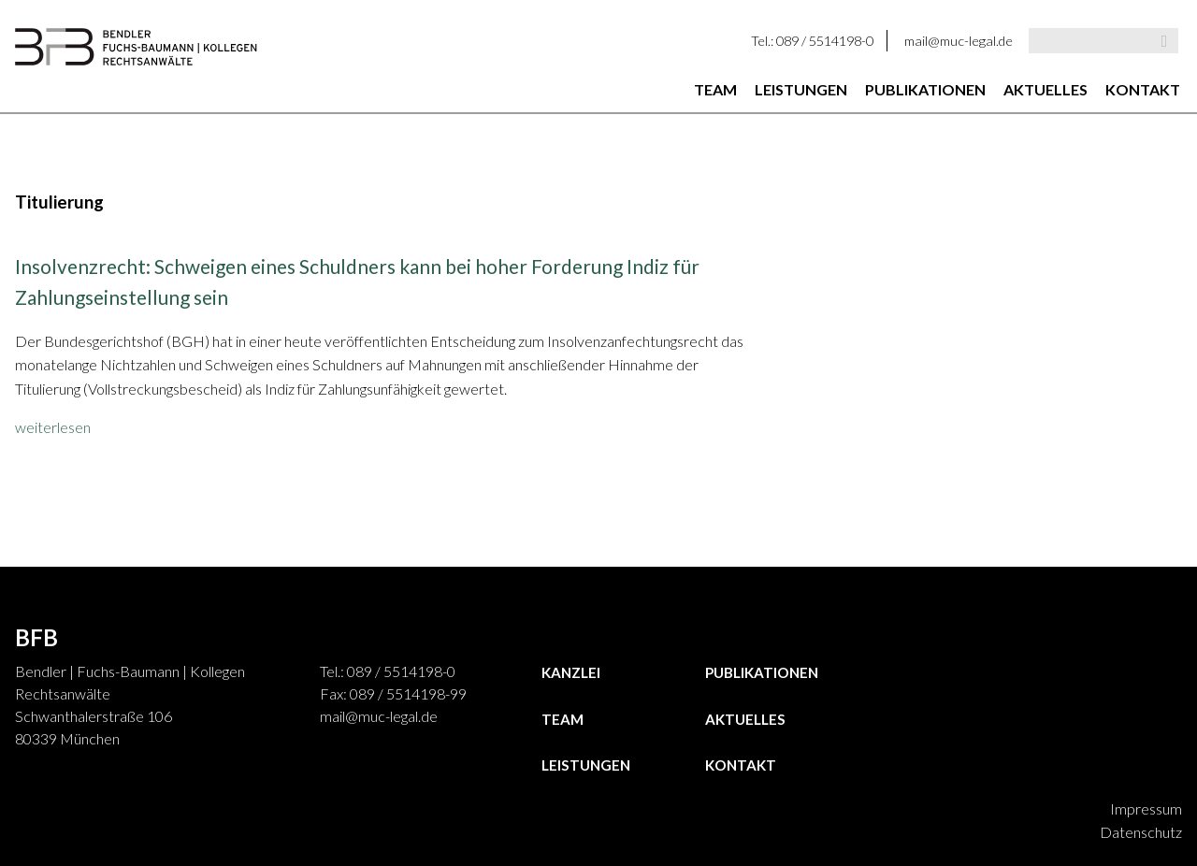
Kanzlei (570, 672)
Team (715, 89)
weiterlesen (53, 427)
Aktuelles (1045, 89)
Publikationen (925, 89)
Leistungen (801, 89)
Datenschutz (1141, 832)
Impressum (1146, 808)
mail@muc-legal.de (958, 41)
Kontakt (1142, 89)
